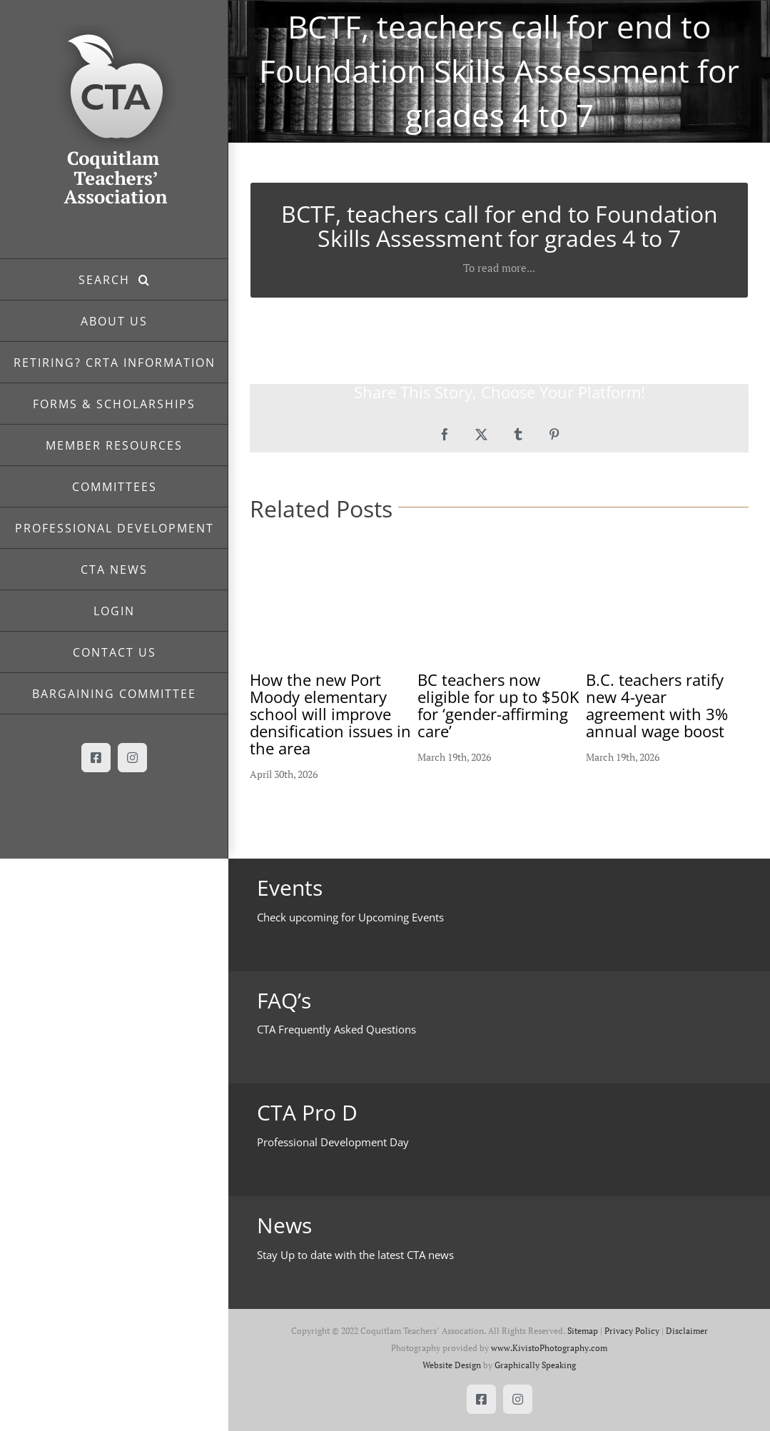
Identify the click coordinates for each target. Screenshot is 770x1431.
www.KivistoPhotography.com (549, 1347)
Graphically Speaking (535, 1365)
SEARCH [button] (108, 280)
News (284, 1225)
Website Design (451, 1365)
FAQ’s (284, 1000)
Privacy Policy (631, 1330)
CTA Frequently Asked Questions (336, 1029)
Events (290, 887)
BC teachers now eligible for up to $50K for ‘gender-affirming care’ (498, 705)
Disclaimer (687, 1330)
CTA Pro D (307, 1112)
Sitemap (582, 1330)
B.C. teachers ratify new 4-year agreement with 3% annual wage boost (657, 705)
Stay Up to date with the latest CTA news (355, 1255)
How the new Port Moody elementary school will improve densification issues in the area (330, 714)
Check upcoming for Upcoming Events (350, 917)
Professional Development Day (333, 1142)
